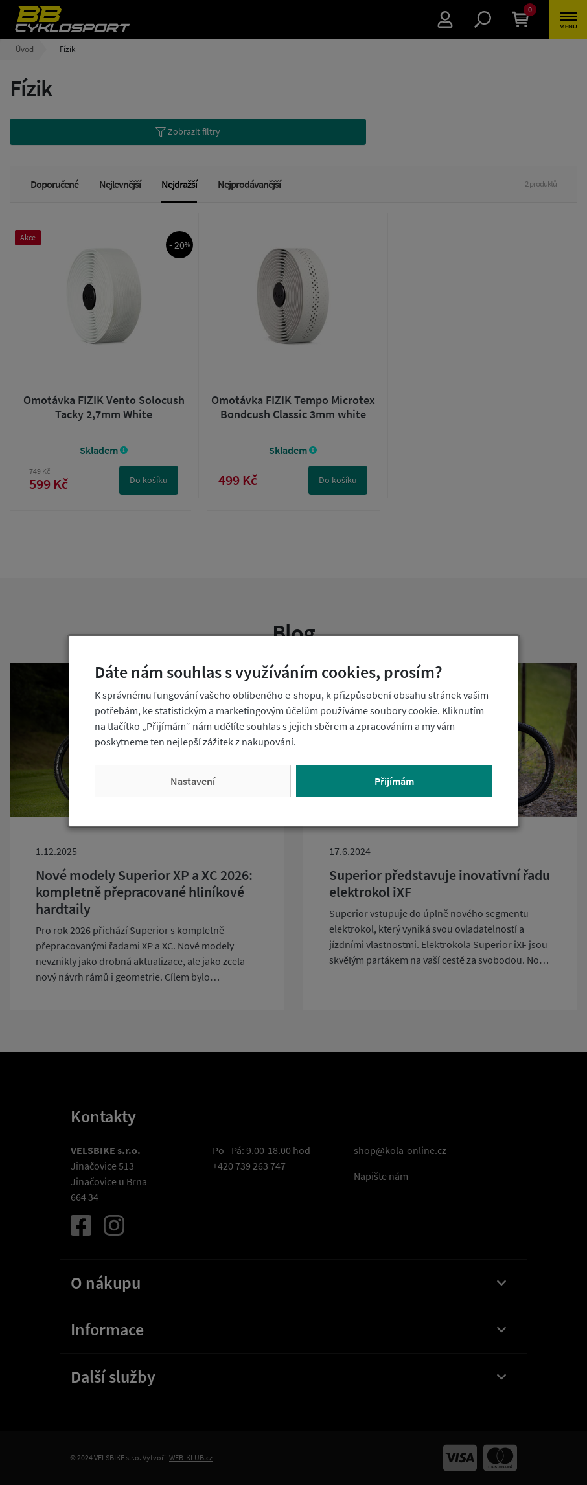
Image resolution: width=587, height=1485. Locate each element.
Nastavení (192, 781)
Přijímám (394, 781)
